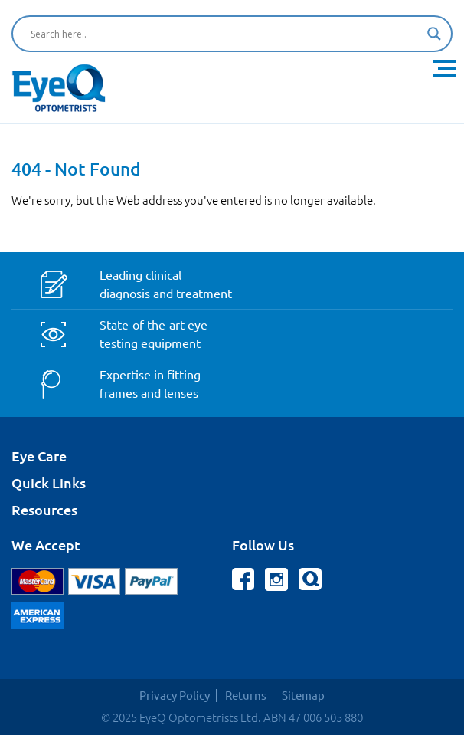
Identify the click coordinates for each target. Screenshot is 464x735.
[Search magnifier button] (434, 33)
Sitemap (303, 695)
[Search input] (225, 33)
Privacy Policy (174, 695)
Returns (245, 695)
